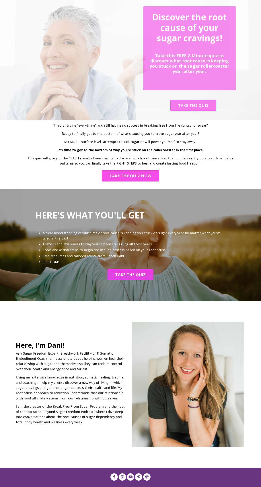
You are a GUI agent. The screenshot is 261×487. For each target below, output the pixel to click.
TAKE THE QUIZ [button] (193, 105)
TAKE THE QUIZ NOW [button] (130, 175)
